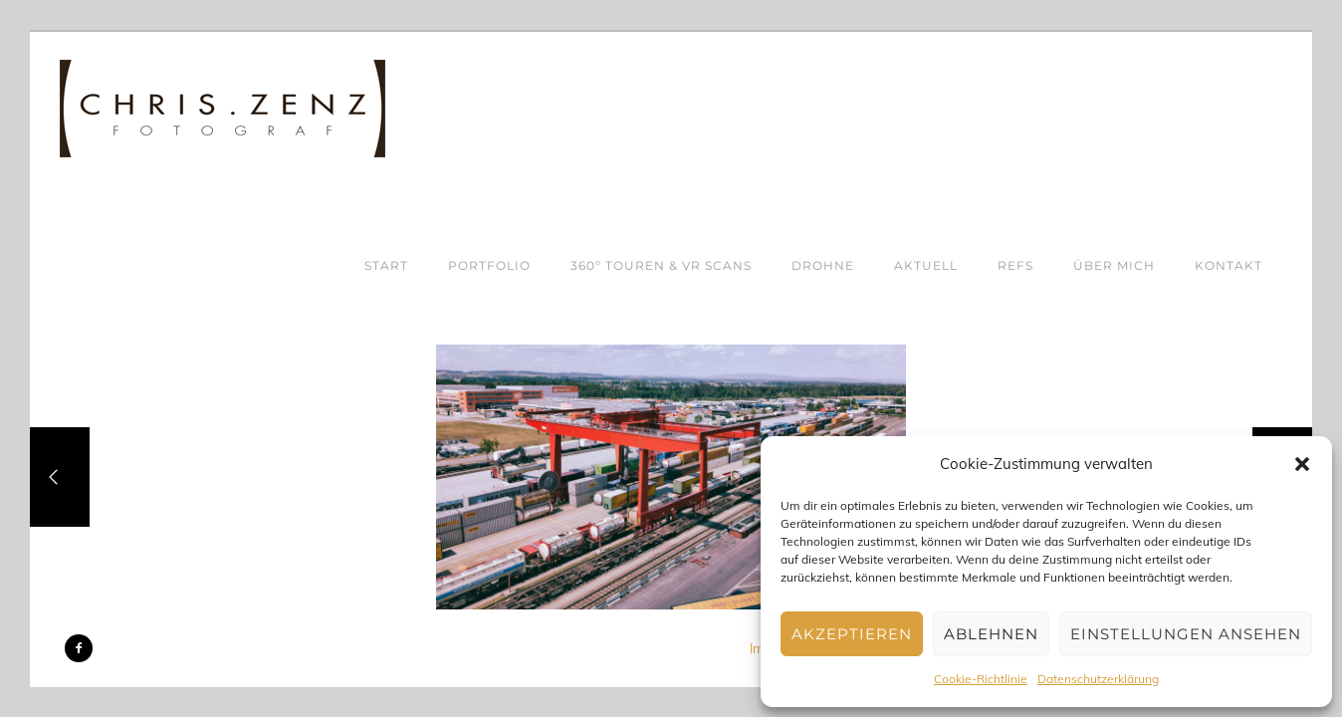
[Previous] (60, 477)
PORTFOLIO (489, 265)
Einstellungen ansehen (1185, 633)
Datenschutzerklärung (1098, 678)
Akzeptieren (851, 633)
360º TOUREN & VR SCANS (661, 265)
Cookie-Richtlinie (980, 678)
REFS (1015, 265)
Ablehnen (991, 633)
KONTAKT (1228, 265)
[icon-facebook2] (79, 648)
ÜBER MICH (1114, 265)
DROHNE (822, 265)
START (386, 265)
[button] (1302, 464)
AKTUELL (926, 265)
